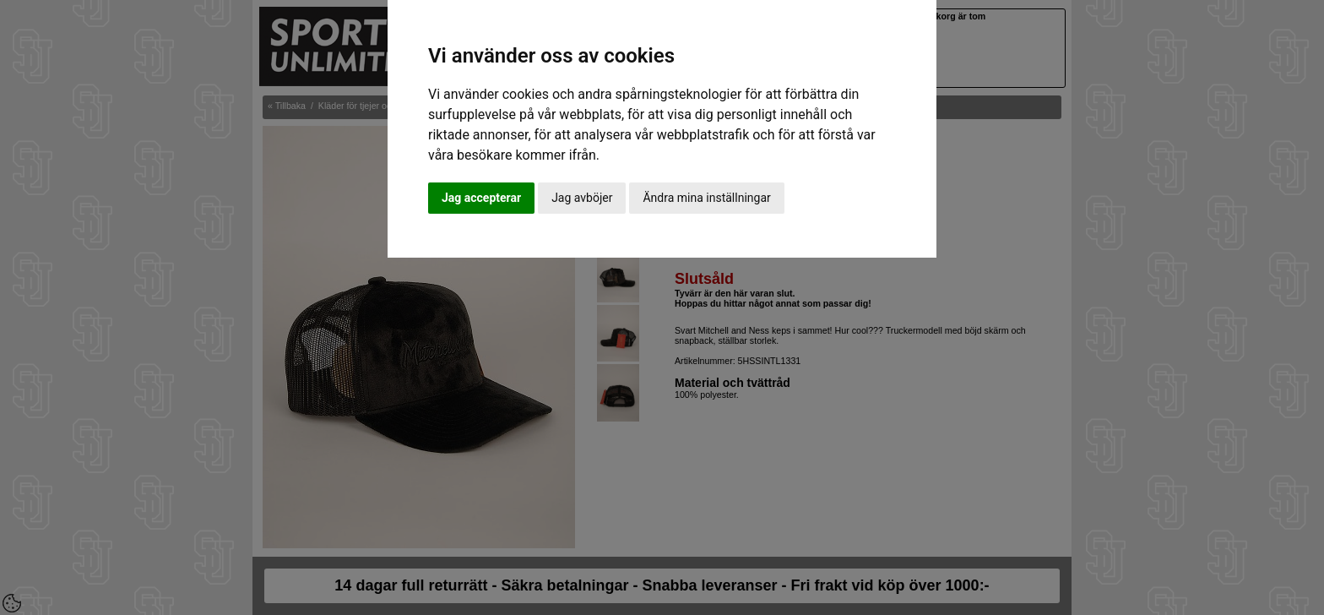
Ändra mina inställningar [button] (706, 197)
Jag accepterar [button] (481, 197)
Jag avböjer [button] (581, 197)
